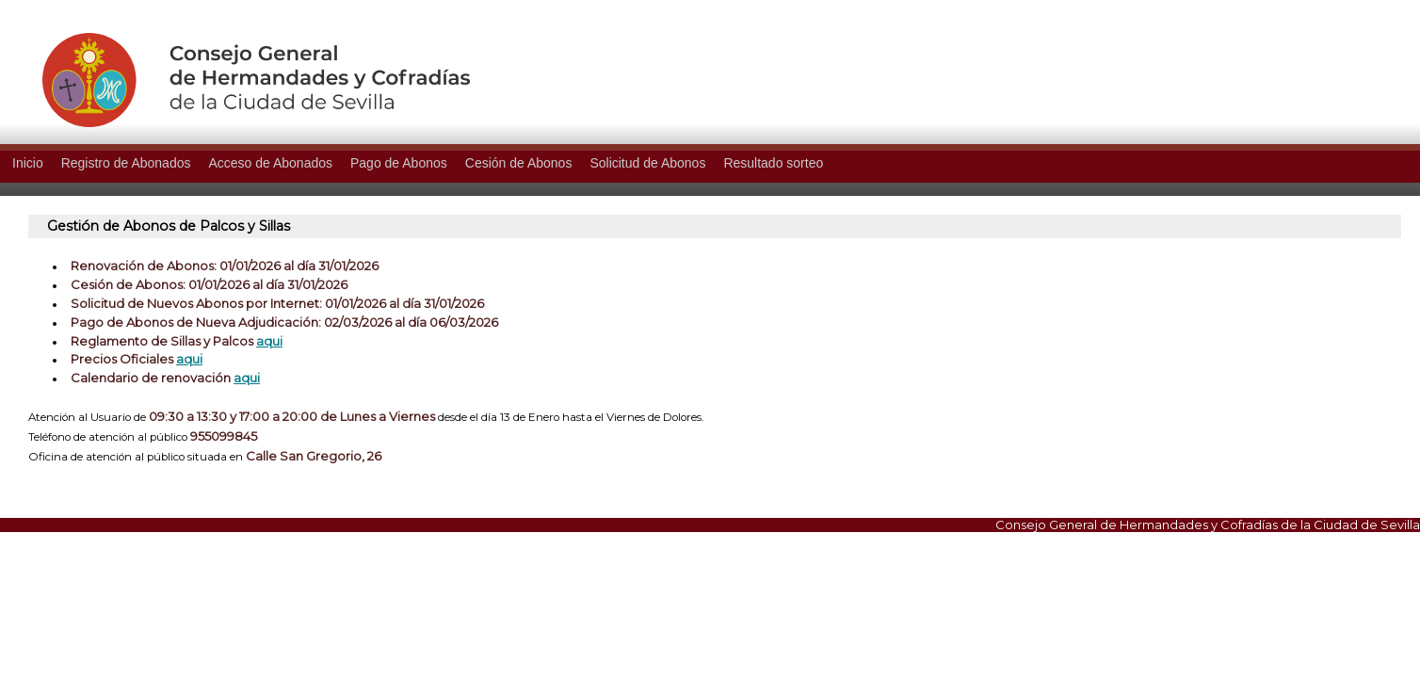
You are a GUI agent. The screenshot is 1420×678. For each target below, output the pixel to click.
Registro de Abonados (126, 162)
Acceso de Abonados (270, 162)
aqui (269, 340)
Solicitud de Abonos (647, 162)
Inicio (27, 162)
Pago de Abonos (398, 162)
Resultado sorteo (773, 162)
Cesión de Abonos (519, 162)
